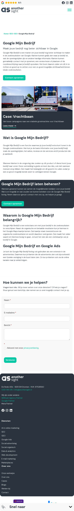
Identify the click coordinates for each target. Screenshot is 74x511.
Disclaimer (30, 499)
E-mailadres (10, 296)
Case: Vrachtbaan (18, 100)
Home (6, 18)
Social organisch (8, 431)
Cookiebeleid (43, 499)
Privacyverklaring (35, 497)
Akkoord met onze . (21, 332)
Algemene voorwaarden (55, 497)
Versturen (10, 344)
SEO (11, 18)
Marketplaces (7, 446)
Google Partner (8, 384)
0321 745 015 (7, 373)
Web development (9, 439)
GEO (3, 419)
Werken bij (5, 472)
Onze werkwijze (8, 457)
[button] (70, 507)
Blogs (3, 468)
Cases (4, 465)
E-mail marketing (8, 442)
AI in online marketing (10, 412)
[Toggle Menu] (70, 10)
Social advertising (9, 427)
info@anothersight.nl (23, 373)
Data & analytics (8, 435)
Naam (7, 284)
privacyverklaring (31, 332)
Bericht (7, 309)
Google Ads (6, 423)
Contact (5, 476)
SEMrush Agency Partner (12, 382)
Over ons (5, 461)
